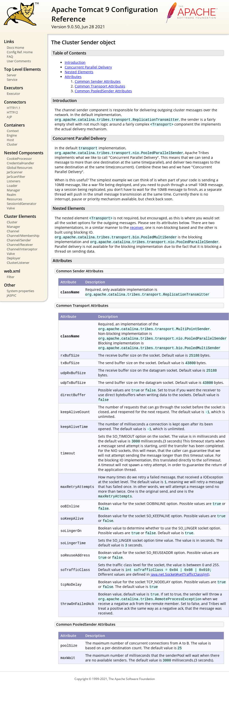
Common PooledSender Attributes (103, 91)
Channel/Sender (19, 240)
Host (10, 140)
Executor (13, 93)
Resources (14, 199)
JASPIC (11, 295)
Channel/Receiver (20, 244)
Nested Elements (79, 72)
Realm (11, 194)
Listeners (13, 181)
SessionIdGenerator (21, 203)
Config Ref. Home (20, 52)
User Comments (19, 61)
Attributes (73, 76)
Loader (12, 185)
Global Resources (19, 167)
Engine (12, 135)
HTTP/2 (12, 112)
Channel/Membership (23, 235)
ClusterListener (18, 262)
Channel (13, 231)
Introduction (75, 62)
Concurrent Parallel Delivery (88, 67)
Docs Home (15, 47)
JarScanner (15, 172)
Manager (13, 190)
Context (13, 131)
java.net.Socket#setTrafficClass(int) (180, 574)
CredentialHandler (20, 163)
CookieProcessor (19, 158)
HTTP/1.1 (13, 108)
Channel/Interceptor (22, 249)
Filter (10, 277)
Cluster (12, 144)
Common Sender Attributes (98, 81)
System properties (20, 291)
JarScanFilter (16, 176)
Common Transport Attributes (100, 86)
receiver (136, 227)
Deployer (13, 258)
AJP (9, 117)
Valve (11, 208)
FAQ (10, 56)
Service (12, 79)
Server (11, 75)
